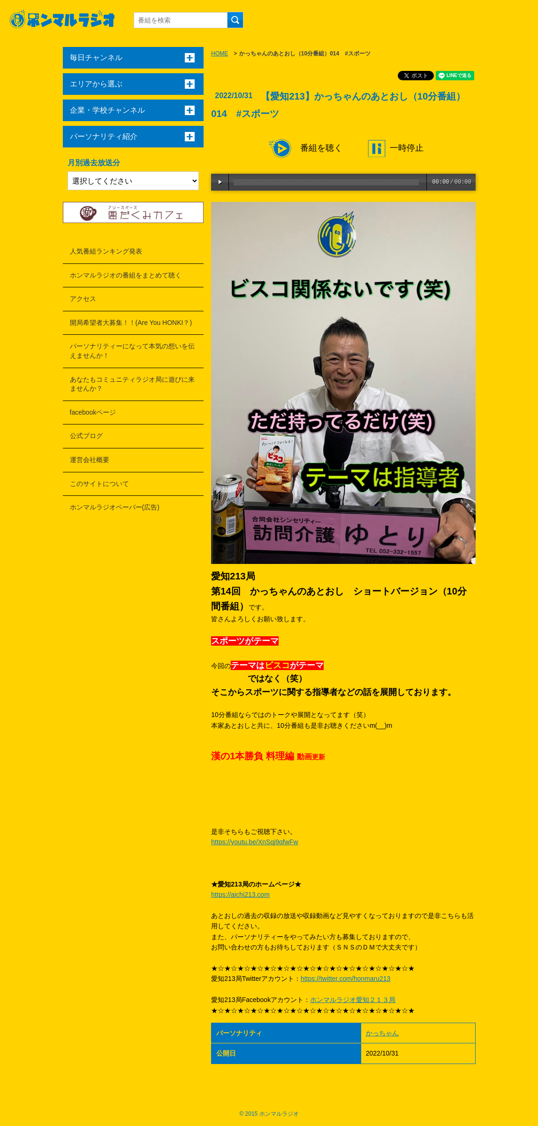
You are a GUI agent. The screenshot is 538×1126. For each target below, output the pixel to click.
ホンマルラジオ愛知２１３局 (352, 999)
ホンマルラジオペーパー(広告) (114, 507)
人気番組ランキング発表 (106, 251)
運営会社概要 (89, 459)
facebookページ (93, 412)
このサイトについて (99, 483)
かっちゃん (382, 1033)
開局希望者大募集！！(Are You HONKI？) (131, 322)
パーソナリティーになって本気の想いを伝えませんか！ (132, 350)
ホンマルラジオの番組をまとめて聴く (126, 275)
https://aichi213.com (240, 894)
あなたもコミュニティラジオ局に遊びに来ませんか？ (132, 384)
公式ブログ (86, 436)
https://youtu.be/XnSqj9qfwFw (254, 842)
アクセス (83, 298)
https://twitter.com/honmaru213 (345, 978)
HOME (219, 53)
